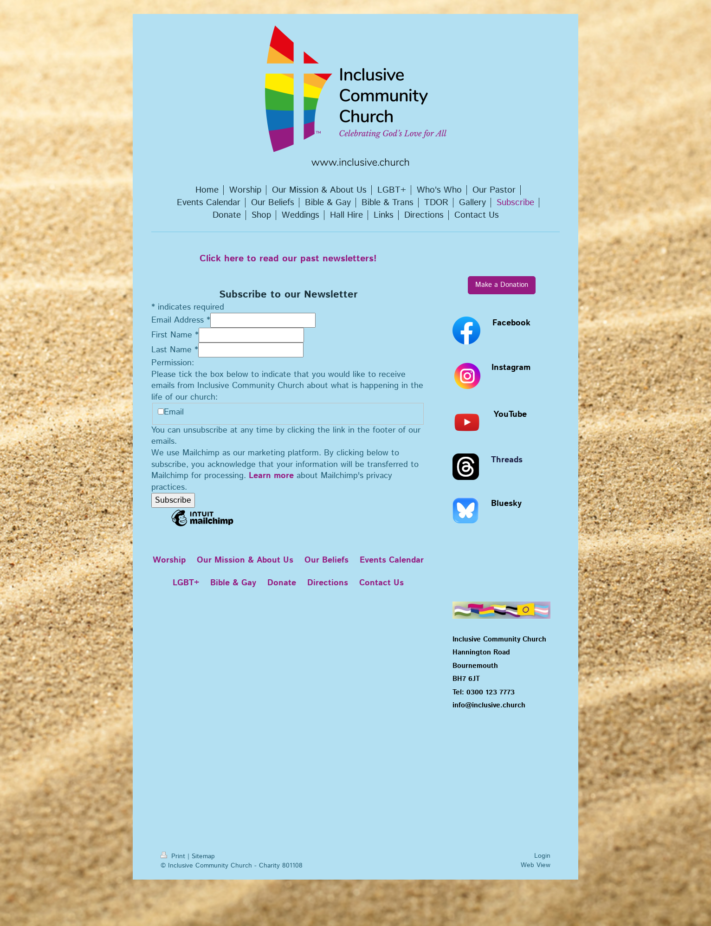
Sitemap (203, 856)
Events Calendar (392, 560)
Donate (281, 583)
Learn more (271, 476)
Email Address (180, 320)
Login (542, 856)
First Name (175, 335)
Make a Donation (501, 285)
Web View (535, 865)
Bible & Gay (233, 583)
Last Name (174, 350)
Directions (327, 583)
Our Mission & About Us (245, 560)
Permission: (172, 363)
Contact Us (381, 583)
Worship (169, 560)
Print (174, 856)
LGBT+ (186, 583)
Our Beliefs (326, 560)
